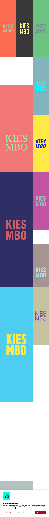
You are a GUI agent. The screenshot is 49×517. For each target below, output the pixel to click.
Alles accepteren (40, 512)
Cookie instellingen (9, 512)
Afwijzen (19, 512)
